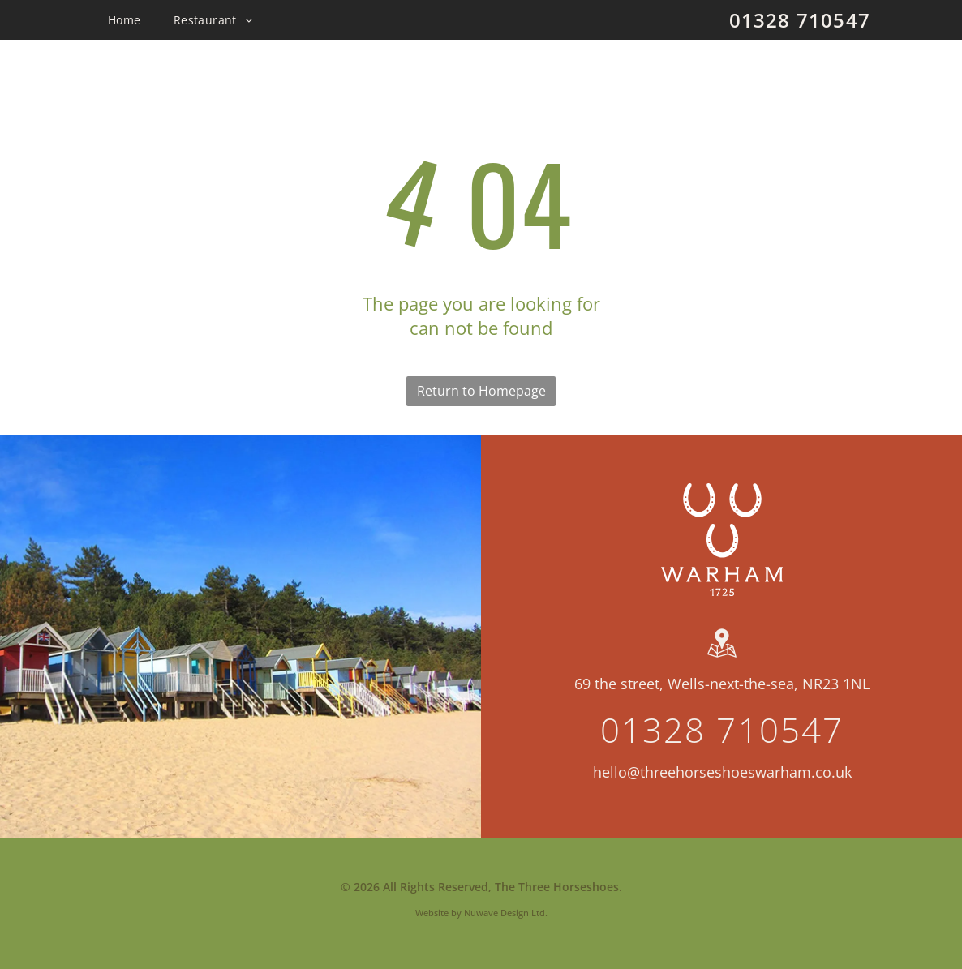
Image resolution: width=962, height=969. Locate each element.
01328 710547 (799, 19)
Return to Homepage (481, 391)
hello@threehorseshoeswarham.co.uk (722, 772)
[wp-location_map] (722, 657)
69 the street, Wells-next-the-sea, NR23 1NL (722, 683)
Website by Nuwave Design (472, 913)
